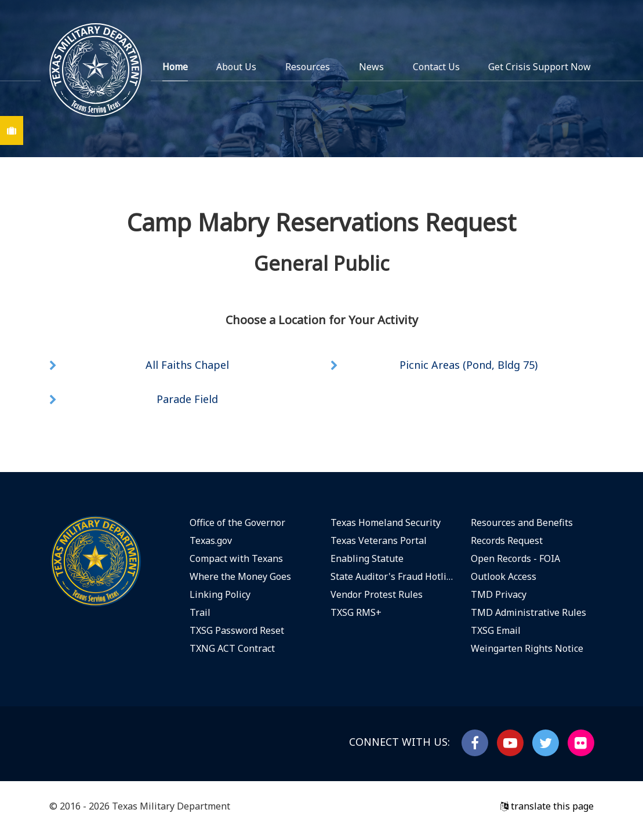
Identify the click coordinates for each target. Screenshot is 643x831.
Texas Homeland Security (385, 522)
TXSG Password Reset (237, 630)
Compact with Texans (236, 558)
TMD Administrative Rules (528, 612)
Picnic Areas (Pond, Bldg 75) (468, 365)
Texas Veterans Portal (378, 540)
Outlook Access (503, 576)
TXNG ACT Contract (232, 648)
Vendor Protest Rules (376, 594)
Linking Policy (220, 594)
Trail (200, 612)
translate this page (547, 806)
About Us (236, 66)
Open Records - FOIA (515, 558)
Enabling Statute (367, 558)
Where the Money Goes (240, 576)
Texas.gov (211, 540)
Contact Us (436, 66)
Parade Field (187, 399)
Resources (307, 66)
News (371, 66)
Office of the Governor (237, 522)
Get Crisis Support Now (539, 66)
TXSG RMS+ (356, 612)
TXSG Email (496, 630)
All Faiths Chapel (187, 365)
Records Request (507, 540)
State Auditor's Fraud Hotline (392, 576)
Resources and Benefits (522, 522)
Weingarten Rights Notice (527, 648)
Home (175, 66)
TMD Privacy (498, 594)
